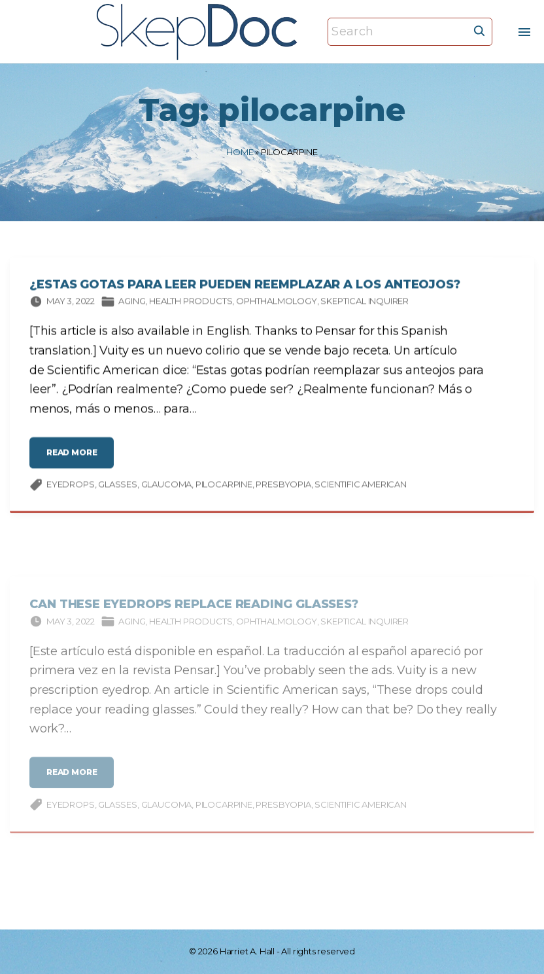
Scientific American (360, 487)
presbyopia (283, 487)
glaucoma (166, 487)
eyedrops (70, 487)
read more (75, 460)
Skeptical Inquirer (364, 303)
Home (239, 152)
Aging (131, 303)
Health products (190, 303)
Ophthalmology (276, 303)
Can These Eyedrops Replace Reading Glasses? (193, 615)
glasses (117, 487)
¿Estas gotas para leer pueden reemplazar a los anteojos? (244, 287)
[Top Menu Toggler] (524, 32)
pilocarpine (224, 487)
